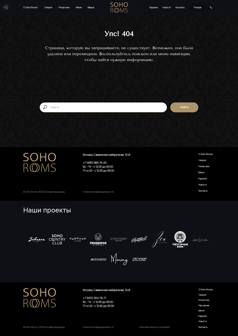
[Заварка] (36, 239)
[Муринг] (119, 259)
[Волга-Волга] (98, 259)
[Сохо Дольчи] (200, 239)
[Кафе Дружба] (139, 239)
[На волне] (77, 239)
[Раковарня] (98, 239)
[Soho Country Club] (57, 239)
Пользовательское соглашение (154, 327)
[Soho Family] (118, 239)
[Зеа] (159, 239)
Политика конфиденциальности (98, 327)
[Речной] (139, 259)
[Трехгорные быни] (180, 239)
